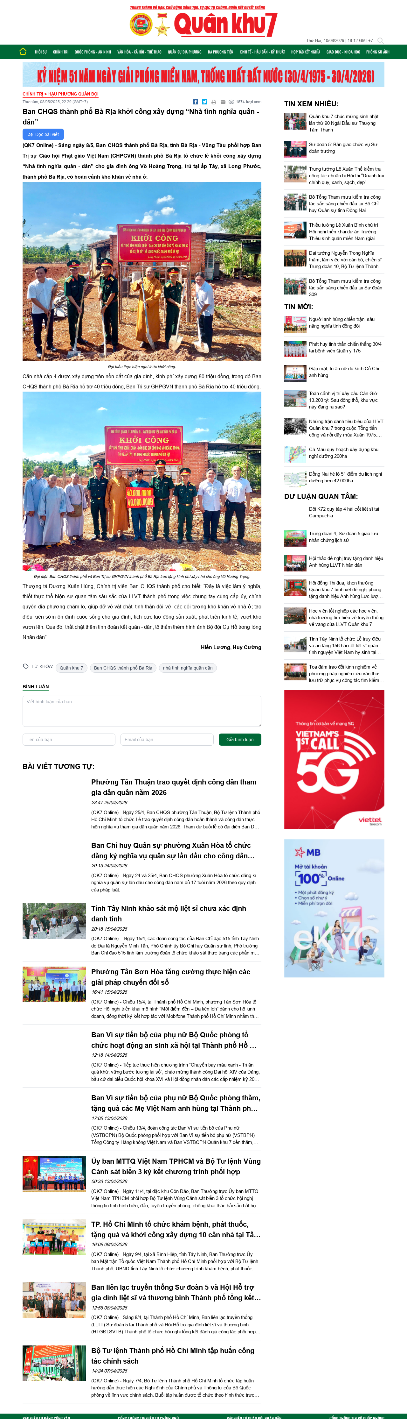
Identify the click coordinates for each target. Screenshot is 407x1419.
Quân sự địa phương (185, 51)
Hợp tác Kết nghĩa (305, 51)
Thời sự (41, 51)
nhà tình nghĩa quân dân (188, 667)
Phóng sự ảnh (378, 51)
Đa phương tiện (220, 51)
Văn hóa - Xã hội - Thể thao (139, 51)
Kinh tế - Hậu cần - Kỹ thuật (262, 51)
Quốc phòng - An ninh (93, 51)
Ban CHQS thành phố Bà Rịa (123, 667)
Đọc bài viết (43, 134)
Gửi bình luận (240, 739)
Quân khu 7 (71, 667)
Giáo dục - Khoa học (343, 51)
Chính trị (60, 51)
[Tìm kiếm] (380, 41)
